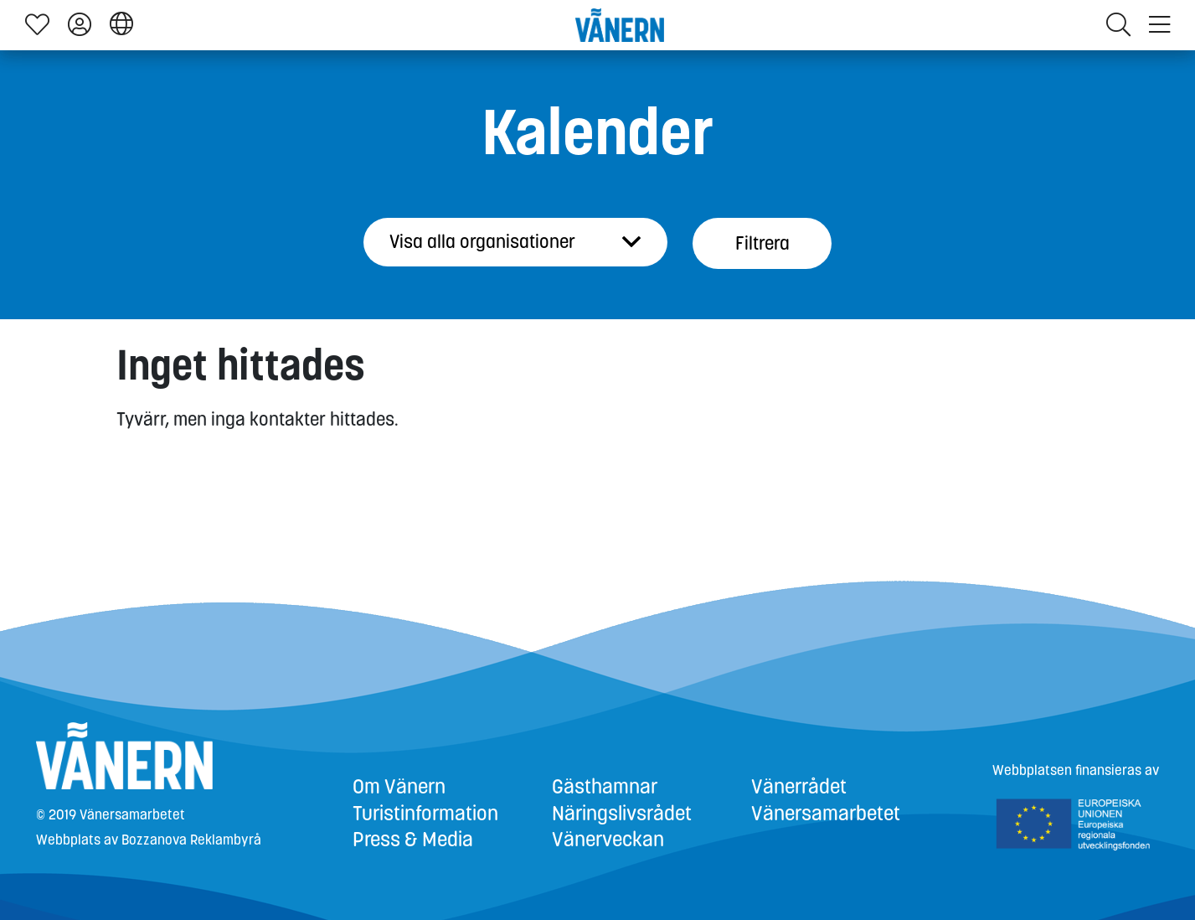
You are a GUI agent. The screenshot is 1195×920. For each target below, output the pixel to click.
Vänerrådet (799, 786)
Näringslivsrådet (622, 813)
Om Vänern (399, 786)
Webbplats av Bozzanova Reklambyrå (148, 840)
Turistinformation (425, 813)
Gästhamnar (604, 786)
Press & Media (413, 839)
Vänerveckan (608, 839)
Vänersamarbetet (825, 813)
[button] (121, 24)
